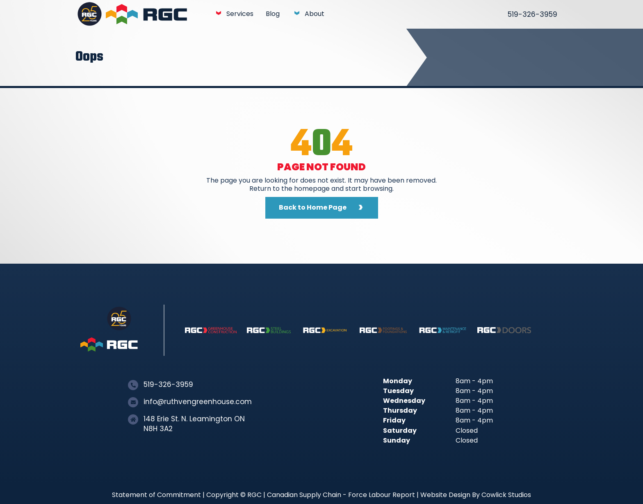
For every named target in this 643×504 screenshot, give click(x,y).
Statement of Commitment (156, 494)
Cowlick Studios (506, 494)
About (314, 13)
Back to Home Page (313, 207)
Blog (273, 13)
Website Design (445, 494)
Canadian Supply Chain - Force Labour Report (341, 494)
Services (239, 13)
